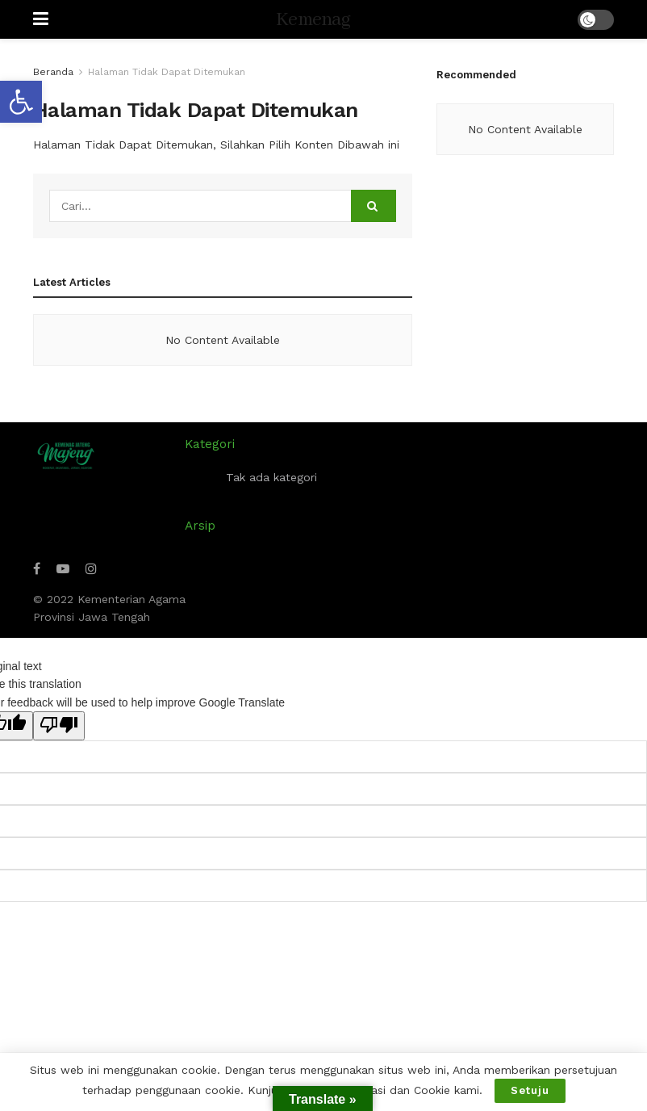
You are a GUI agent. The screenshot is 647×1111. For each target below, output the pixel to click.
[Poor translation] (59, 725)
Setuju (530, 1090)
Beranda (53, 72)
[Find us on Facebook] (36, 569)
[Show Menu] (40, 19)
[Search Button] (373, 206)
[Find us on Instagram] (91, 569)
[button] (21, 102)
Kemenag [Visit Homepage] (313, 20)
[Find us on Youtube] (62, 569)
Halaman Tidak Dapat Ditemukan (166, 72)
